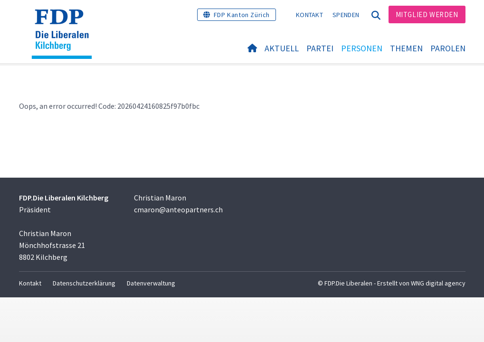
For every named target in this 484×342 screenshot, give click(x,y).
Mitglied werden (427, 14)
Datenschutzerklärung (84, 283)
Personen (361, 48)
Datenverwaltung (151, 283)
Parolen (447, 48)
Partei (319, 48)
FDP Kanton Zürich (242, 14)
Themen (406, 48)
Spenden (345, 14)
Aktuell (282, 48)
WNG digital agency (438, 283)
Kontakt (309, 14)
